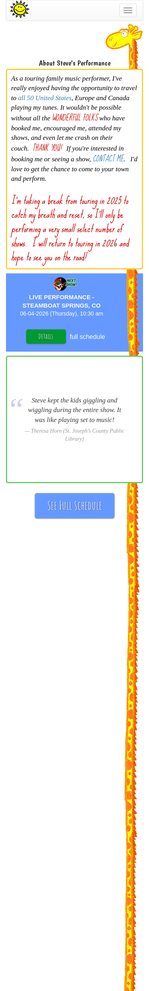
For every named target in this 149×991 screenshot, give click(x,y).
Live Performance (60, 297)
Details (46, 336)
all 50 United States (45, 98)
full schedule (87, 336)
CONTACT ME (108, 158)
